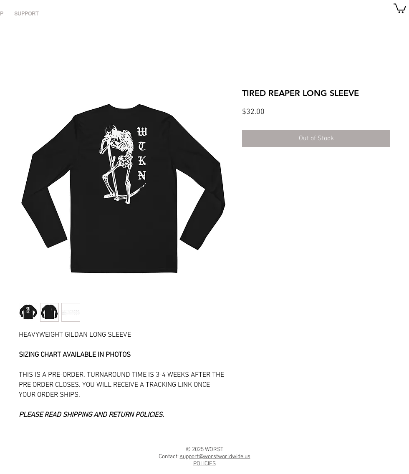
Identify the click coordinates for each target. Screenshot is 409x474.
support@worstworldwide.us (215, 456)
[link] (400, 8)
